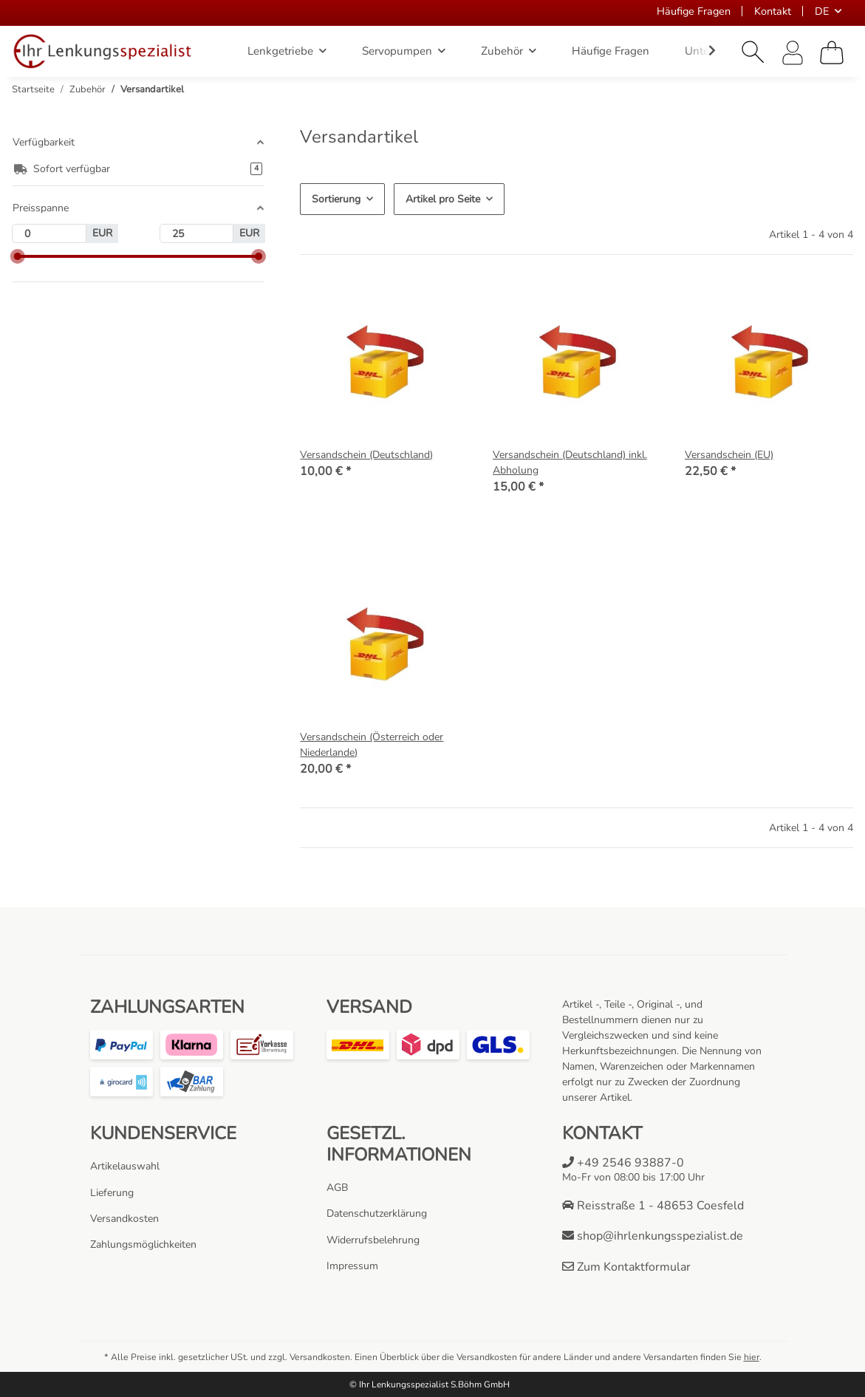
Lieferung (112, 1193)
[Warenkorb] (831, 52)
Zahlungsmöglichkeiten (143, 1244)
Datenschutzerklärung (376, 1213)
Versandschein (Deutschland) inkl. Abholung (570, 462)
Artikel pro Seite (443, 199)
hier (751, 1357)
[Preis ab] (49, 233)
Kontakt (772, 11)
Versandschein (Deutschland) (366, 455)
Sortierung (336, 199)
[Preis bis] (197, 233)
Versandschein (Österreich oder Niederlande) (371, 744)
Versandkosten (124, 1219)
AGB (337, 1188)
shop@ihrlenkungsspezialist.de (652, 1236)
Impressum (352, 1266)
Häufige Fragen (694, 11)
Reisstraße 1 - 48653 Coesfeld (653, 1206)
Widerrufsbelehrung (373, 1240)
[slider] (17, 256)
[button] (753, 52)
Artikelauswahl (125, 1166)
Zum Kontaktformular (626, 1267)
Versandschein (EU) (729, 455)
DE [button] (822, 11)
